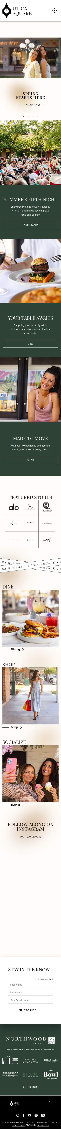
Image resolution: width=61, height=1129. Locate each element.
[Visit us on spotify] (36, 1115)
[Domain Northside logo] (10, 1060)
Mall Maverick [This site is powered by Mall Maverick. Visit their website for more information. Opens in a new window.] (43, 1125)
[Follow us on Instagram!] (18, 1115)
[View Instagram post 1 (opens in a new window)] (15, 863)
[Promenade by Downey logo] (10, 1074)
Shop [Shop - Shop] (14, 727)
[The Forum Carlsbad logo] (30, 1087)
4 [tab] (38, 116)
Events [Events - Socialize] (15, 804)
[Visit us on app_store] (43, 1115)
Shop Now (33, 105)
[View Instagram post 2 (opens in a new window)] (46, 863)
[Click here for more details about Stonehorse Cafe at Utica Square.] (30, 507)
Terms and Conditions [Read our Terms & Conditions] (48, 1122)
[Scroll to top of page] (45, 1102)
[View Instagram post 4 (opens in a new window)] (46, 906)
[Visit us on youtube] (29, 1115)
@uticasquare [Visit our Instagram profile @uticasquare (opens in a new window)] (30, 837)
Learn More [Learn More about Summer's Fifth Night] (30, 225)
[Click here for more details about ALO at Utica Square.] (13, 507)
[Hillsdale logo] (51, 1060)
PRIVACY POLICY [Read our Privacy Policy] (18, 1125)
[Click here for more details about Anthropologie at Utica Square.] (13, 540)
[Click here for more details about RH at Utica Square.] (13, 523)
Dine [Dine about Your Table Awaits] (30, 344)
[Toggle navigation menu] (54, 11)
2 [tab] (28, 116)
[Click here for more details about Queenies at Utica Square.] (47, 507)
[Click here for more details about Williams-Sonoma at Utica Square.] (47, 523)
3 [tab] (33, 116)
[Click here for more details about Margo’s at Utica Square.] (47, 540)
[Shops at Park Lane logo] (30, 1074)
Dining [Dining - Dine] (15, 649)
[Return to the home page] (15, 1103)
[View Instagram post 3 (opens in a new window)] (15, 906)
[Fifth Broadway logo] (30, 1060)
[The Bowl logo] (51, 1074)
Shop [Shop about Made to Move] (30, 460)
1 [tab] (23, 116)
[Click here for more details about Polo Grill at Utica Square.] (30, 523)
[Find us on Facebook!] (23, 1115)
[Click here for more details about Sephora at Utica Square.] (30, 540)
